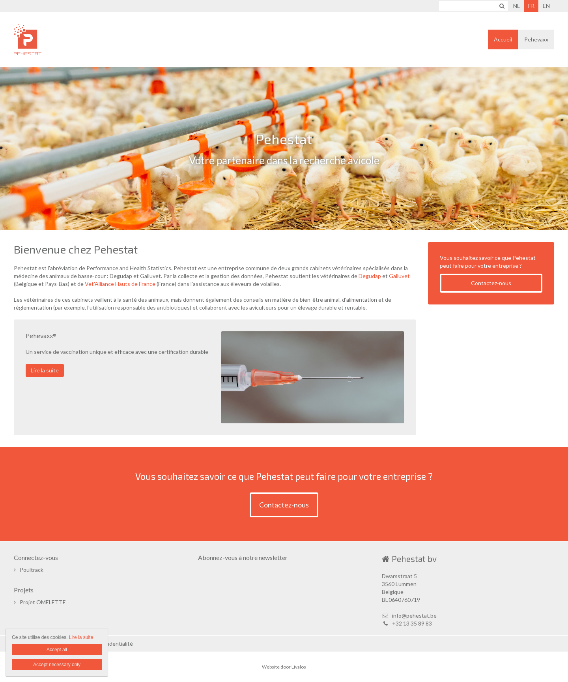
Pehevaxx (536, 39)
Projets (24, 590)
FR (531, 5)
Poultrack (31, 569)
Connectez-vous (36, 557)
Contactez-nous (491, 283)
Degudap (370, 275)
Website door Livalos (284, 667)
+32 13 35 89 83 (407, 623)
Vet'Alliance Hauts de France (120, 283)
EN (546, 5)
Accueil (503, 39)
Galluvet (399, 275)
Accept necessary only (56, 664)
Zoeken (502, 6)
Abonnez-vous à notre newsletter (243, 557)
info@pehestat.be (409, 615)
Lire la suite (45, 370)
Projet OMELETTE (43, 602)
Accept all (57, 649)
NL (516, 5)
